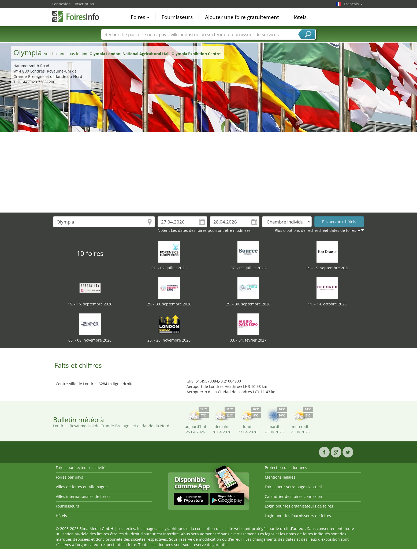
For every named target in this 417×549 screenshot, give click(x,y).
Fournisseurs (177, 17)
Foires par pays (69, 477)
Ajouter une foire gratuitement (242, 17)
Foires (140, 17)
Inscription (84, 3)
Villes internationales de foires (83, 496)
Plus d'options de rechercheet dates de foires (315, 230)
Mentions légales (280, 477)
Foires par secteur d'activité (80, 467)
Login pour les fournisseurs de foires (298, 515)
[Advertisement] (208, 172)
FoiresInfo (78, 16)
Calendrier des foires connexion (293, 496)
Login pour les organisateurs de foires (299, 506)
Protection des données (286, 467)
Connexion (61, 3)
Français (353, 3)
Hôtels (299, 17)
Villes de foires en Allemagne (82, 486)
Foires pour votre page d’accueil (293, 486)
